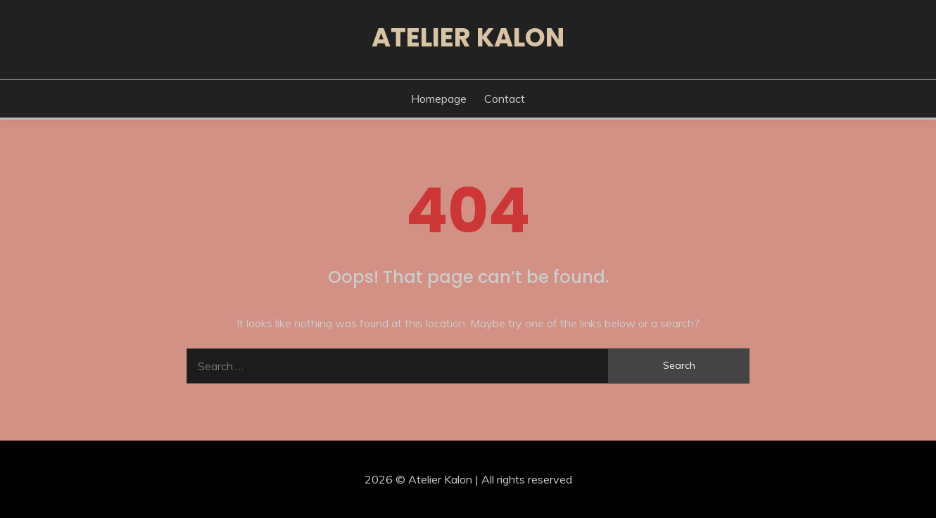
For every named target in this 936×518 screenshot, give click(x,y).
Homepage (439, 98)
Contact (504, 98)
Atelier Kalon (468, 37)
